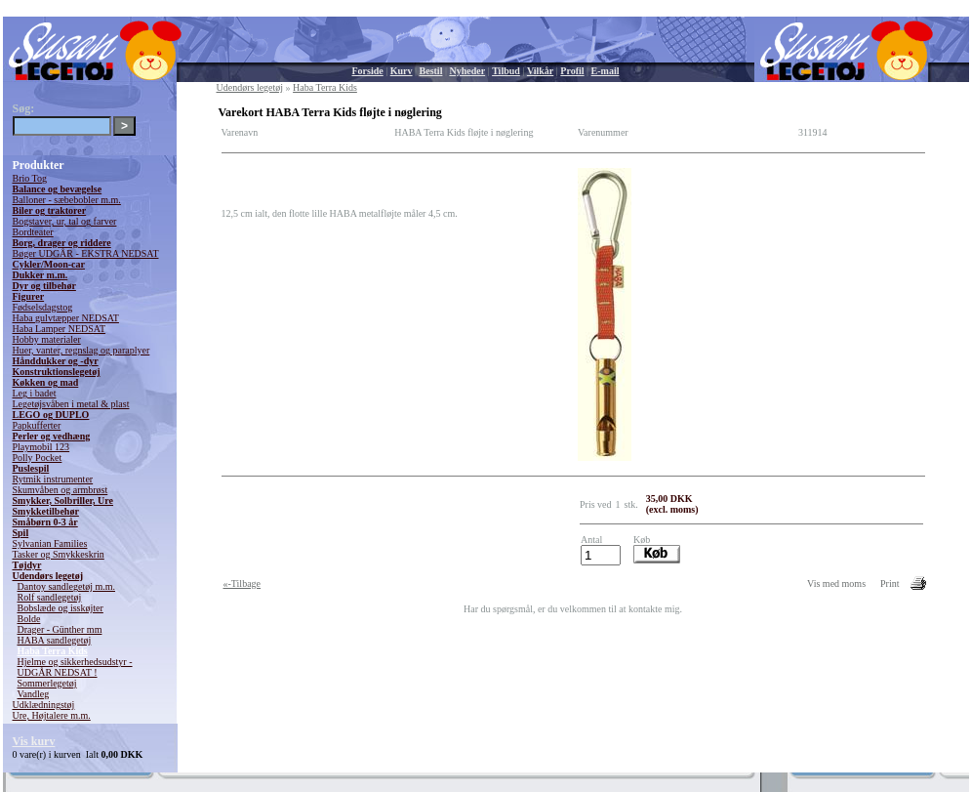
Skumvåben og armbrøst (60, 489)
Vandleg (34, 693)
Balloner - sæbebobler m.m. (67, 199)
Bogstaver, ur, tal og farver (65, 221)
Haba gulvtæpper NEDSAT (66, 318)
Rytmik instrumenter (53, 479)
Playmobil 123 (41, 446)
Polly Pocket (37, 457)
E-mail (605, 70)
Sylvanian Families (50, 543)
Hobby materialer (47, 339)
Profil (572, 70)
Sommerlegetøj (47, 683)
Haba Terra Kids (53, 651)
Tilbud (506, 70)
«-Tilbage (242, 583)
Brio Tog (30, 178)
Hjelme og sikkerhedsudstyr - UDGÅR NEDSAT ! (75, 667)
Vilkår (540, 70)
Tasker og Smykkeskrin (58, 554)
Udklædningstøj (44, 704)
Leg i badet (35, 393)
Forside (368, 70)
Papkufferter (37, 425)
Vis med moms (836, 583)
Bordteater (33, 232)
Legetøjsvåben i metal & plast (71, 403)
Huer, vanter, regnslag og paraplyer (81, 350)
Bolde (29, 618)
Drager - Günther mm (60, 629)
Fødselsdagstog (43, 307)
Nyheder (467, 70)
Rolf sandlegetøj (50, 597)
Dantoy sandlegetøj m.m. (67, 586)
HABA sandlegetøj (55, 640)
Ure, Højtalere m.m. (52, 715)
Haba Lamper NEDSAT (59, 328)
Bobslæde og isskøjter (60, 608)
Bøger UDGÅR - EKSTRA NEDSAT (86, 253)
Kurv (401, 70)
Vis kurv (34, 741)
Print (889, 583)
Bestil (431, 70)
